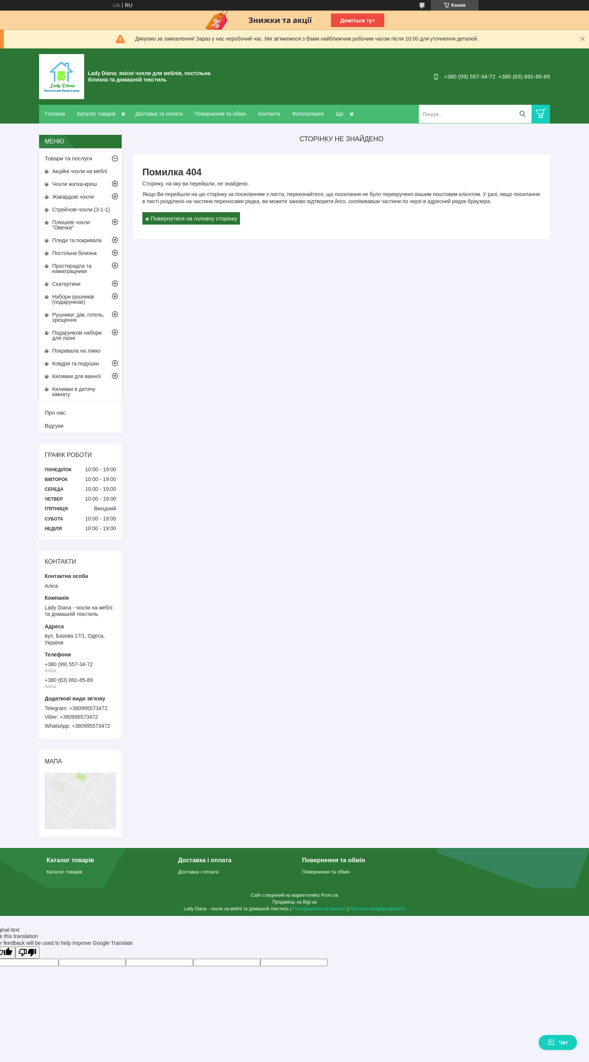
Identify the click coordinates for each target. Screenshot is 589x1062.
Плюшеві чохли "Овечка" (71, 225)
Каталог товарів (96, 114)
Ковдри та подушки (75, 364)
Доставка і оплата (198, 872)
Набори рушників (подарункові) (73, 299)
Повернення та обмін (220, 114)
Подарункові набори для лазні (76, 335)
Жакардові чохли (73, 197)
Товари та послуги (68, 158)
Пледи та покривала (77, 240)
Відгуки (54, 425)
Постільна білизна (74, 253)
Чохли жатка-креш (74, 184)
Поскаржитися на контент (319, 908)
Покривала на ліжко (76, 351)
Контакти (269, 114)
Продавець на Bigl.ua (294, 902)
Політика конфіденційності (377, 908)
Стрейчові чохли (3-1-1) (81, 210)
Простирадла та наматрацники (72, 268)
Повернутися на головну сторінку (194, 218)
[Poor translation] (27, 952)
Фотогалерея (308, 114)
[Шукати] (522, 114)
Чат (558, 1042)
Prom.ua (329, 895)
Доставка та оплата (159, 114)
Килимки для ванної (76, 376)
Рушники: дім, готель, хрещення (78, 317)
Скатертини (66, 284)
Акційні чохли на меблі (79, 171)
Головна (55, 114)
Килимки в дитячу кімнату (73, 391)
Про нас (55, 412)
